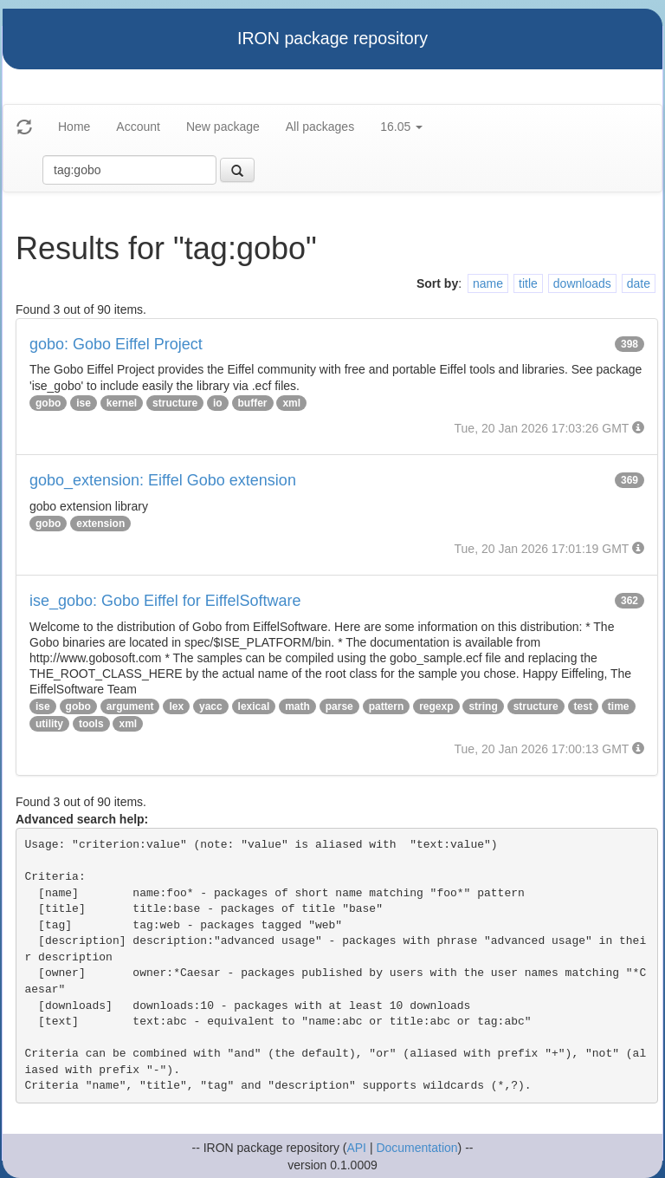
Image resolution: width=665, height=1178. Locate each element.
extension (100, 523)
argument (130, 706)
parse (339, 706)
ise (83, 403)
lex (176, 706)
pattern (386, 706)
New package (223, 126)
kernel (122, 403)
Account (138, 126)
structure (174, 403)
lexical (254, 706)
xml (291, 403)
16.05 (401, 126)
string (482, 706)
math (297, 706)
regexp (436, 706)
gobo (48, 403)
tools (91, 724)
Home (74, 126)
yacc (211, 706)
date (638, 283)
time (618, 706)
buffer (253, 403)
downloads (582, 283)
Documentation (416, 1148)
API (356, 1148)
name (488, 283)
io (218, 403)
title (528, 283)
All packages (320, 126)
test (583, 706)
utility (49, 724)
